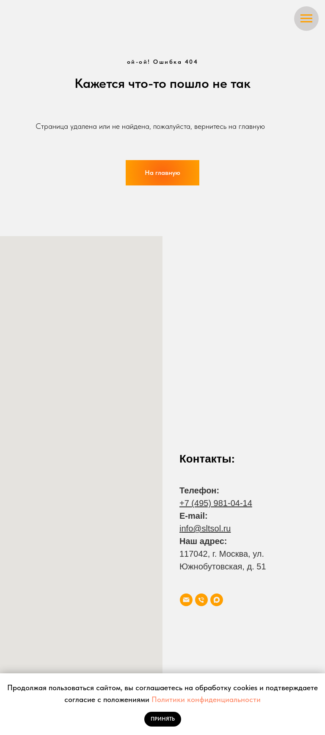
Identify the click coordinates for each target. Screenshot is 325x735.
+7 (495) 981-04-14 (215, 503)
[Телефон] (201, 599)
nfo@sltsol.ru (206, 528)
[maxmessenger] (216, 599)
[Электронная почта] (186, 599)
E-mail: (193, 515)
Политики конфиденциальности (206, 699)
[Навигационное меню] (306, 18)
